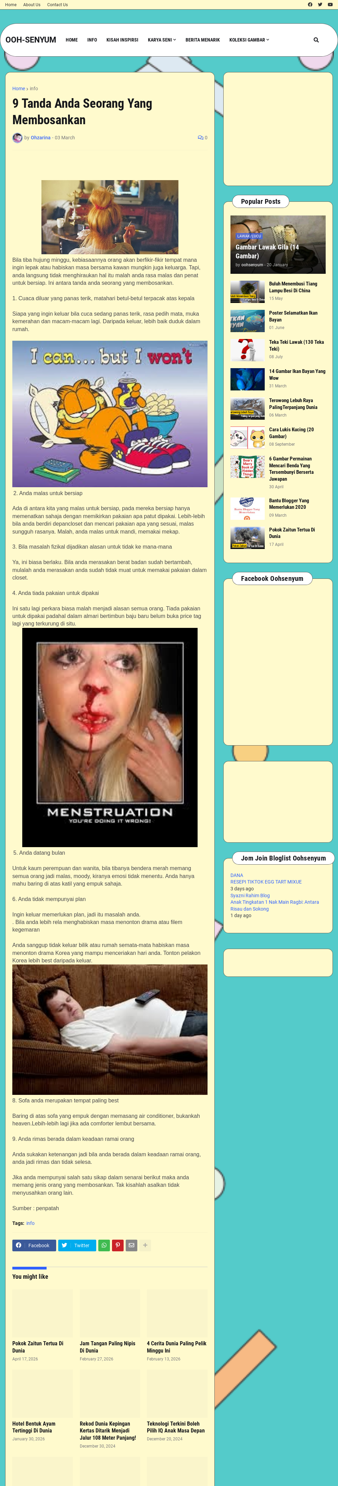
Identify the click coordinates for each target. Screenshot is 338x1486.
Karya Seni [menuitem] (160, 40)
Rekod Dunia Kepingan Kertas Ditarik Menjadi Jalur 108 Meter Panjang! (108, 1430)
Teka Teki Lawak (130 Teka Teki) (296, 345)
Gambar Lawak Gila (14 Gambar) (267, 251)
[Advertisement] (278, 129)
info (34, 88)
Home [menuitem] (72, 40)
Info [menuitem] (92, 40)
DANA (236, 875)
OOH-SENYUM (30, 40)
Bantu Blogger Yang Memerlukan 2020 (289, 504)
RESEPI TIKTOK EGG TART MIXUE (266, 882)
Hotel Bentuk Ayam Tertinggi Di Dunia (33, 1427)
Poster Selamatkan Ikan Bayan (293, 316)
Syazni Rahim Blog (250, 895)
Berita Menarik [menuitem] (203, 40)
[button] (316, 40)
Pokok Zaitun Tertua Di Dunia (37, 1347)
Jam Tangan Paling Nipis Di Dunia (107, 1347)
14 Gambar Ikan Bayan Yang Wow (297, 374)
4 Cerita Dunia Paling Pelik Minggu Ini (176, 1347)
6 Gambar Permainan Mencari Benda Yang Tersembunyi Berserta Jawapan (291, 469)
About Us (31, 4)
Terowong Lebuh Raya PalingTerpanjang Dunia (293, 403)
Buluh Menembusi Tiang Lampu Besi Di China (293, 287)
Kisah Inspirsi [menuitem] (122, 40)
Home (10, 4)
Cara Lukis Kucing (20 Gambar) (291, 433)
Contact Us (57, 4)
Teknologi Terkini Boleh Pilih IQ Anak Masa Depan (176, 1427)
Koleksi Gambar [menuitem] (247, 40)
